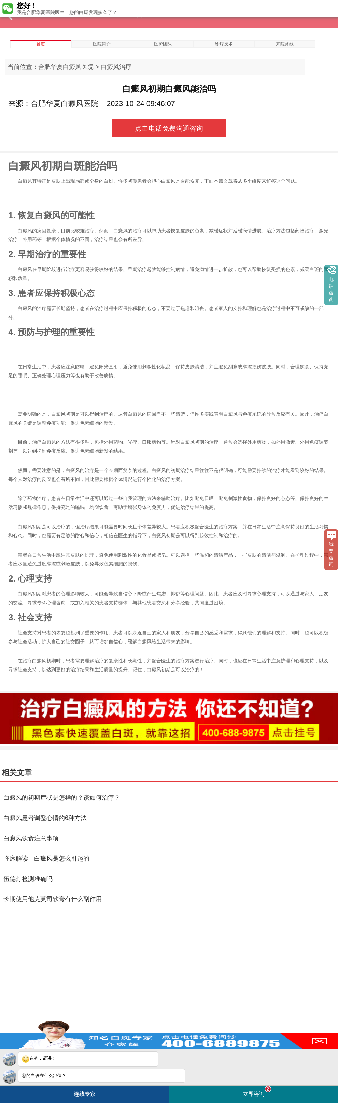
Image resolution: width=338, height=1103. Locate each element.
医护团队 (163, 43)
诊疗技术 (224, 43)
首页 (40, 44)
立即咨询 (257, 1091)
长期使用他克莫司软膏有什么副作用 (52, 899)
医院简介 (102, 43)
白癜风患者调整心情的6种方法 (45, 817)
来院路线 (285, 43)
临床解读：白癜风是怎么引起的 (46, 858)
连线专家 (85, 1094)
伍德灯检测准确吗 (28, 879)
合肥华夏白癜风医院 (66, 66)
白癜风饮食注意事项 (31, 838)
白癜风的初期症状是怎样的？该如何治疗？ (61, 797)
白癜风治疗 (116, 66)
